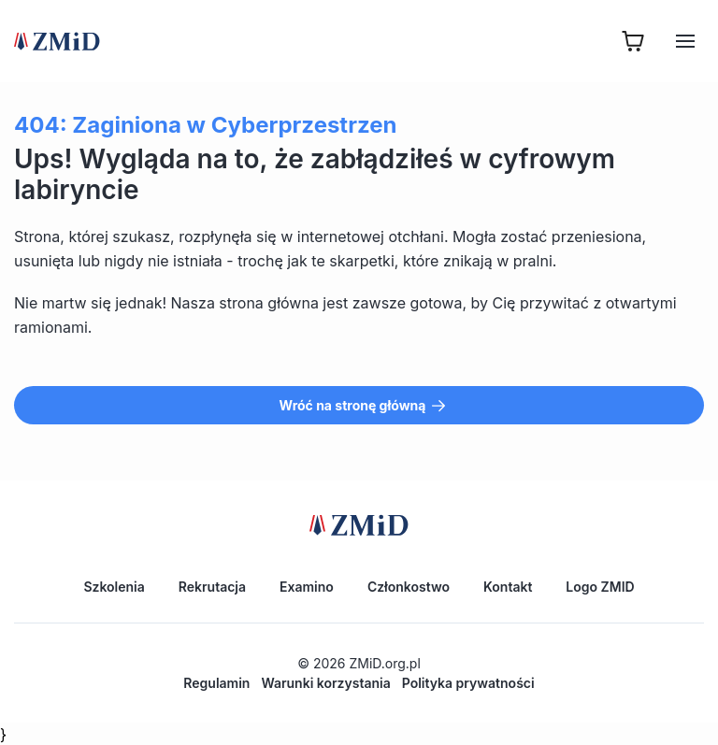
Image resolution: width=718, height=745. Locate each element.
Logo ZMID (600, 587)
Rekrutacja (212, 587)
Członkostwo (408, 587)
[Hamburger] (685, 41)
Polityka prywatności (468, 683)
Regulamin (216, 683)
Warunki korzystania (325, 683)
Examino (307, 587)
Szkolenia (113, 587)
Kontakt (507, 587)
